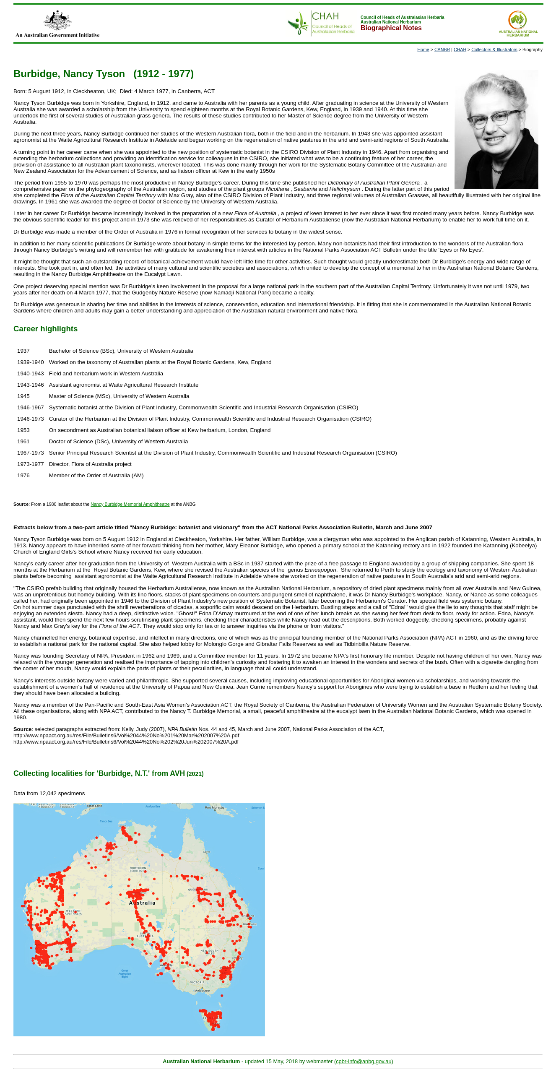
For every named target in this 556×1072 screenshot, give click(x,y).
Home (423, 49)
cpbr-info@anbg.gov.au (363, 1061)
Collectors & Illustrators (494, 49)
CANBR (442, 49)
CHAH (460, 49)
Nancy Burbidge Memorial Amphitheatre (130, 504)
